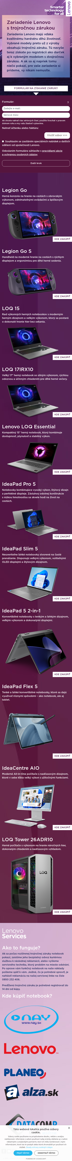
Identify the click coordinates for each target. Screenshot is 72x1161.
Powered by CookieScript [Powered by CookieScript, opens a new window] (36, 1159)
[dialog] (36, 1143)
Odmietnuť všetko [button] (46, 1153)
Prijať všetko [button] (23, 1153)
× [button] (69, 1128)
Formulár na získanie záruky (36, 88)
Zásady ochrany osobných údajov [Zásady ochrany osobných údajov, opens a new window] (39, 1147)
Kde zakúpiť (62, 239)
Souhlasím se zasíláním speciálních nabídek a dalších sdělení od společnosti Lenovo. (36, 143)
